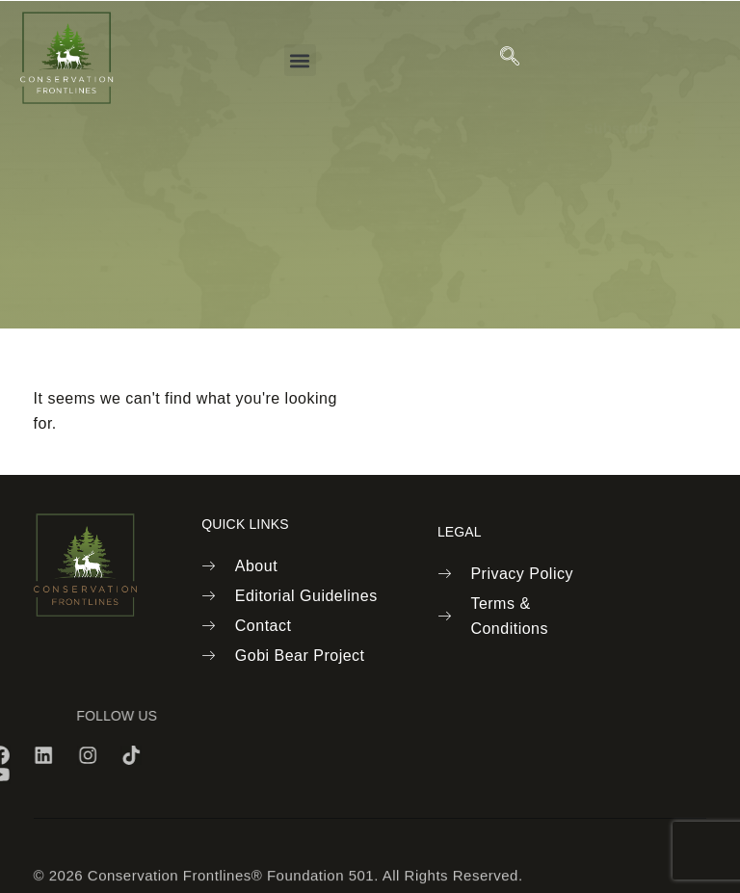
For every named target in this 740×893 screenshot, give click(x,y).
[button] (300, 60)
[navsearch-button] (510, 58)
